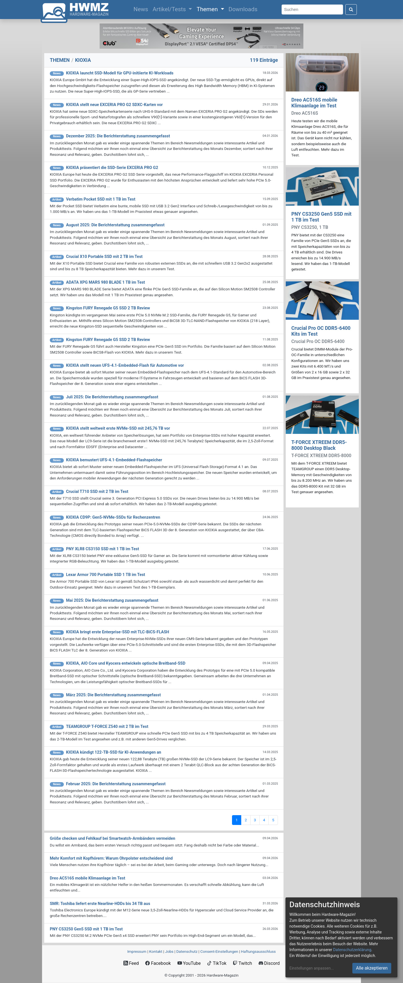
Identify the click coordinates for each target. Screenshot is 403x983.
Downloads (243, 9)
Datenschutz (187, 951)
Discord (269, 963)
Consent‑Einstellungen (219, 951)
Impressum (136, 951)
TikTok (216, 963)
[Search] (312, 9)
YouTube (189, 963)
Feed (131, 963)
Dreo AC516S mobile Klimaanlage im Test (314, 103)
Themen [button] (207, 9)
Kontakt (155, 951)
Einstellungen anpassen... (311, 968)
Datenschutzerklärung (352, 949)
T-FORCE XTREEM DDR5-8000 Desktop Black (319, 445)
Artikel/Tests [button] (170, 9)
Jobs (169, 951)
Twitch (242, 963)
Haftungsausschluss (258, 951)
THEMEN (60, 60)
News (141, 9)
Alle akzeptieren (372, 968)
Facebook (158, 963)
